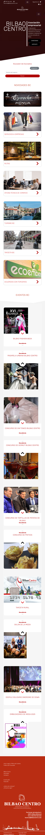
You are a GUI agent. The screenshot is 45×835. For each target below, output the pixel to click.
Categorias (34, 68)
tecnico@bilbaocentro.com (33, 817)
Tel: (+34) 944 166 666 (34, 816)
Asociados (6, 773)
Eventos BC (7, 780)
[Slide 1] (20, 104)
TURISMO (8, 223)
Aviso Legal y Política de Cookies (12, 763)
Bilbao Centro (7, 771)
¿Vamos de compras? (9, 786)
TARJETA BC (9, 253)
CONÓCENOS (34, 40)
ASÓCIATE (34, 44)
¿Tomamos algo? (8, 788)
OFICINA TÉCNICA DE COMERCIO (16, 193)
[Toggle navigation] (27, 2)
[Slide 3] (25, 104)
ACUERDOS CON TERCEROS (15, 282)
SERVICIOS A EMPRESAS (14, 134)
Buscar (22, 76)
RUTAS (7, 164)
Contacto (6, 775)
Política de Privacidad (9, 765)
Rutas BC (6, 781)
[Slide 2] (22, 104)
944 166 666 (8, 1)
